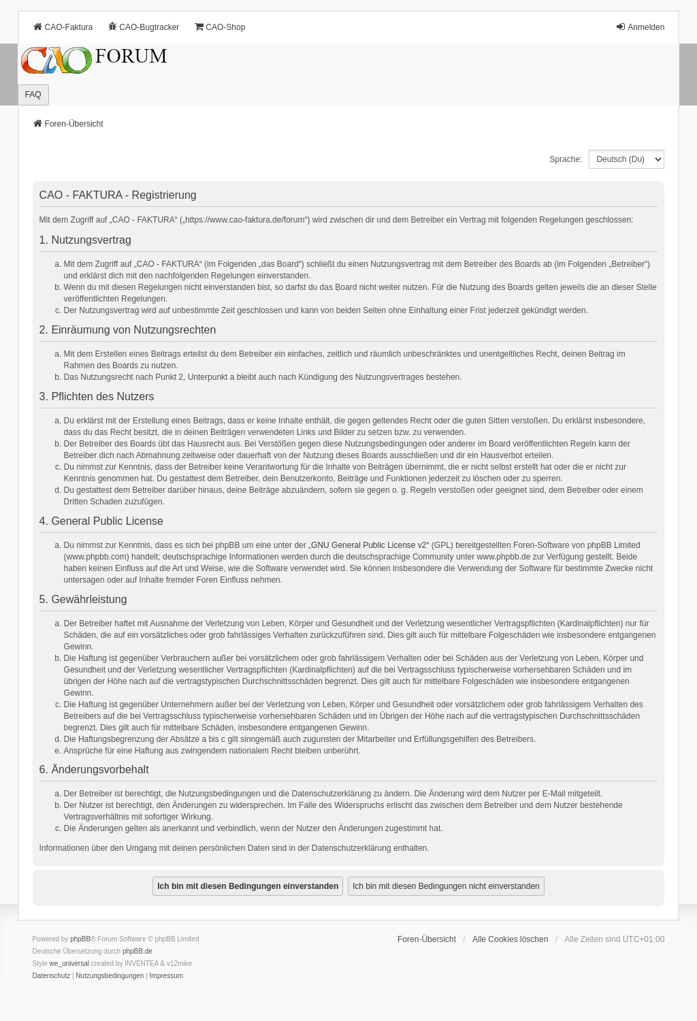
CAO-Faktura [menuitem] (63, 27)
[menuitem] (52, 976)
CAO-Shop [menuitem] (219, 27)
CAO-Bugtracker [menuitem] (143, 27)
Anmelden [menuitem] (639, 27)
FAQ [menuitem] (33, 94)
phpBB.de (137, 951)
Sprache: (565, 159)
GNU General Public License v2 (368, 545)
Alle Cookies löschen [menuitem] (510, 939)
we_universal (69, 963)
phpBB (80, 939)
